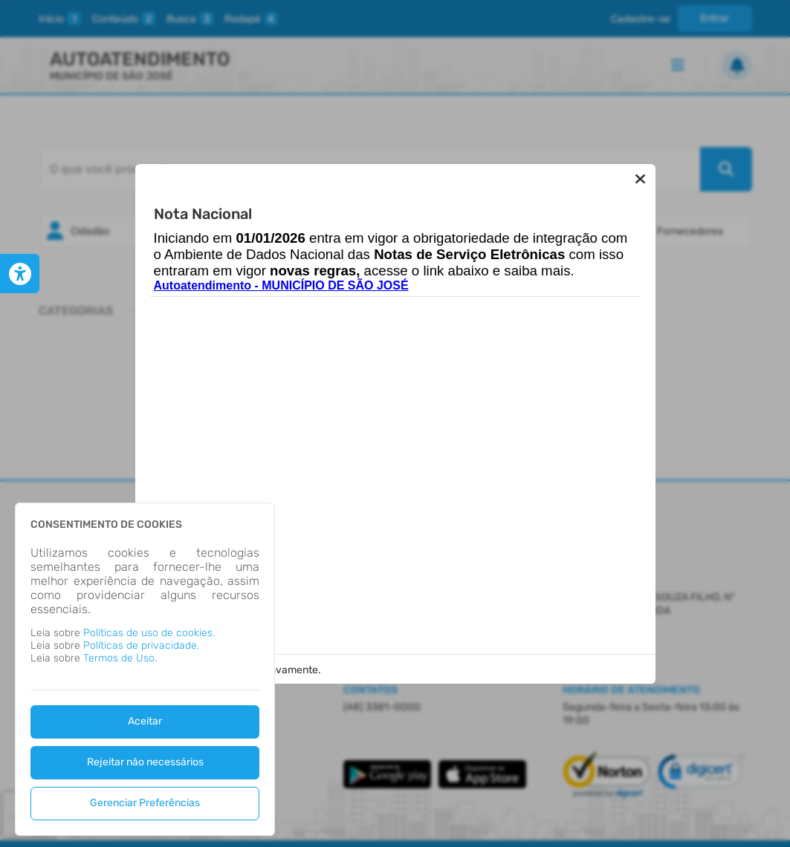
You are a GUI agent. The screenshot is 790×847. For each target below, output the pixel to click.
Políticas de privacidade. (141, 645)
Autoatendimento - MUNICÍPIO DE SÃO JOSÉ (281, 285)
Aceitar (145, 721)
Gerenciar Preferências (145, 803)
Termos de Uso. (120, 658)
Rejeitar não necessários (145, 762)
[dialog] (145, 669)
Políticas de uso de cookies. (149, 633)
